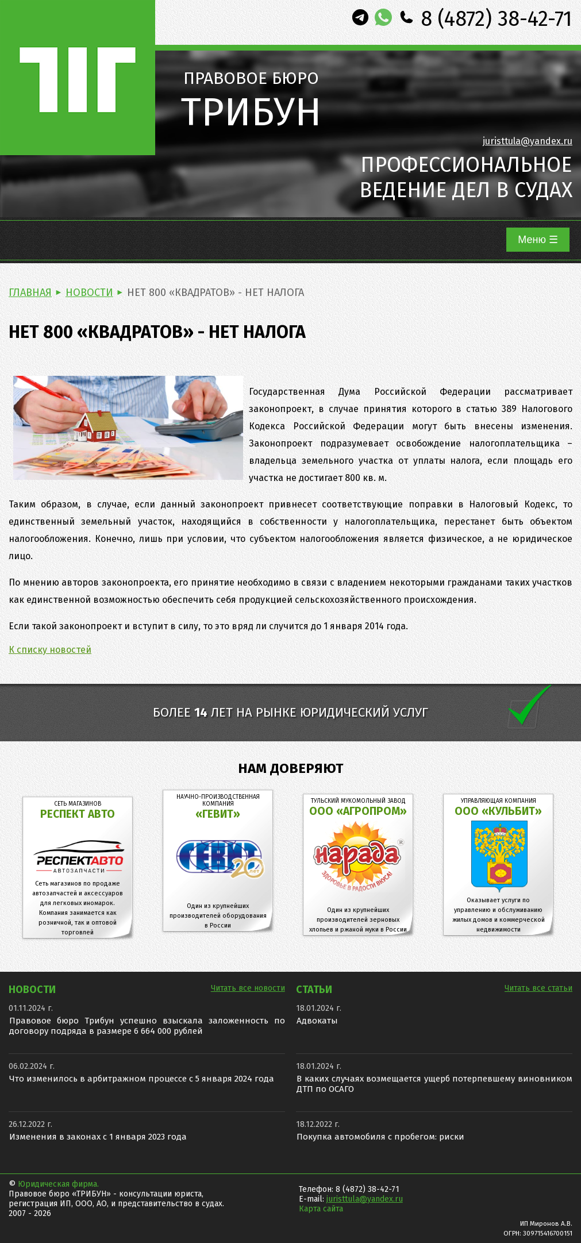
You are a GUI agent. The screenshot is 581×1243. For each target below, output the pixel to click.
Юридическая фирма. (58, 1184)
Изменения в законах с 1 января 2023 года (98, 1137)
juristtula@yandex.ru (527, 141)
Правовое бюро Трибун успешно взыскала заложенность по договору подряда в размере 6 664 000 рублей (147, 1025)
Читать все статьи (538, 988)
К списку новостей (50, 649)
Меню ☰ (538, 239)
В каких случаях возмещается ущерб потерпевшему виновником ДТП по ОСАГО (434, 1083)
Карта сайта (321, 1209)
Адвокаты (317, 1020)
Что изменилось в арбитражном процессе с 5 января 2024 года (141, 1078)
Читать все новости (248, 988)
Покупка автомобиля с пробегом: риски (380, 1137)
